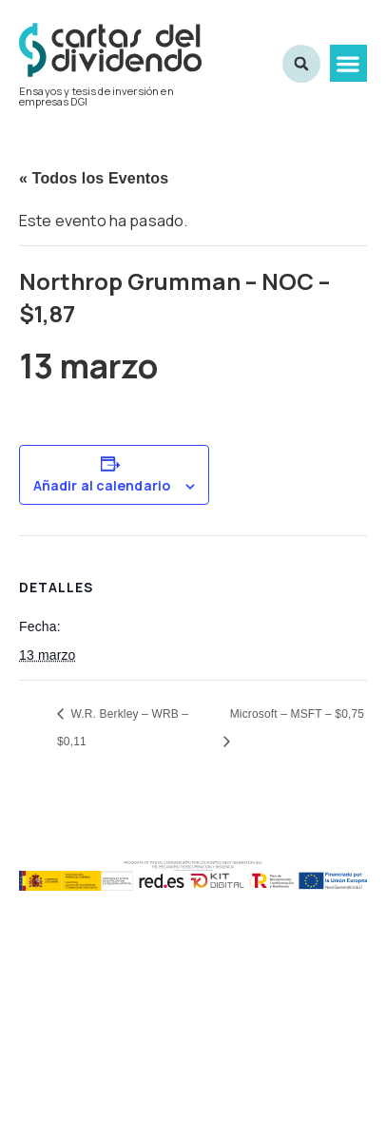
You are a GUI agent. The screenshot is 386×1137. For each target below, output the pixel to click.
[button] (348, 63)
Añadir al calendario (101, 485)
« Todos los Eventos (93, 178)
